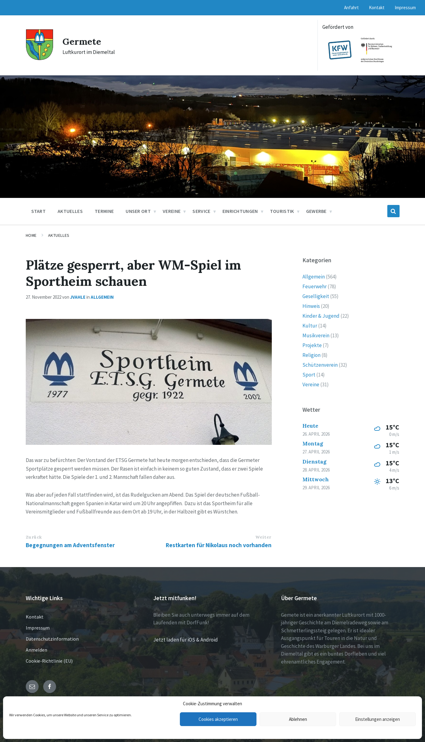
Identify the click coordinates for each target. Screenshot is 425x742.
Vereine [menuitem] (171, 211)
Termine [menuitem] (104, 211)
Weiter (263, 537)
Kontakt (35, 617)
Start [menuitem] (38, 211)
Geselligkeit (315, 296)
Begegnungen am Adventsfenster (70, 545)
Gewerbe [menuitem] (316, 211)
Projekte (312, 345)
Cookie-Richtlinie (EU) (49, 661)
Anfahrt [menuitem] (351, 7)
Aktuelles (59, 235)
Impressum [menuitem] (405, 7)
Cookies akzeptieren (218, 719)
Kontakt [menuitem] (377, 7)
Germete (82, 41)
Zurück (34, 537)
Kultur (309, 325)
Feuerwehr (314, 286)
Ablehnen (298, 719)
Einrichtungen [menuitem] (240, 211)
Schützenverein (320, 365)
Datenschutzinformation (52, 639)
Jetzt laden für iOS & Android (185, 639)
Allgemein (102, 297)
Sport (308, 374)
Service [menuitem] (201, 211)
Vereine (310, 384)
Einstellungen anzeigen (377, 719)
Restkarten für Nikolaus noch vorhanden (218, 545)
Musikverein (315, 335)
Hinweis (311, 306)
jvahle (77, 297)
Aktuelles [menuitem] (70, 211)
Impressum (38, 628)
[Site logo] (39, 58)
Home (31, 235)
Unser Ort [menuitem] (138, 211)
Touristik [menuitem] (282, 211)
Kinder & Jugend (321, 315)
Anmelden (36, 650)
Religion (311, 355)
